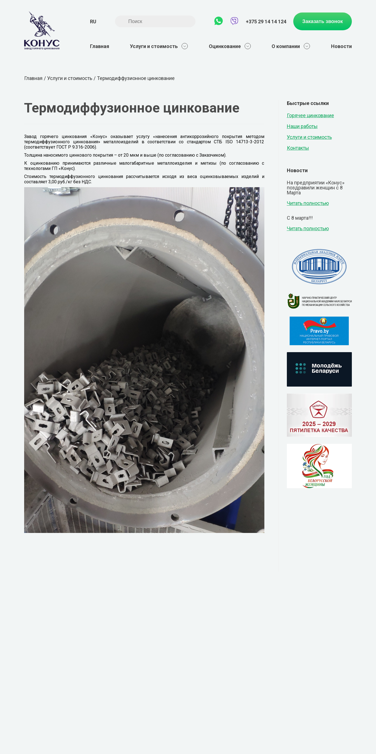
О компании (291, 46)
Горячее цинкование (310, 115)
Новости (341, 46)
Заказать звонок (322, 21)
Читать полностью (308, 203)
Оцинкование (230, 46)
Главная (99, 46)
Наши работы (302, 126)
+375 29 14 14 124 (266, 21)
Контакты (298, 148)
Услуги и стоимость (159, 46)
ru (93, 21)
